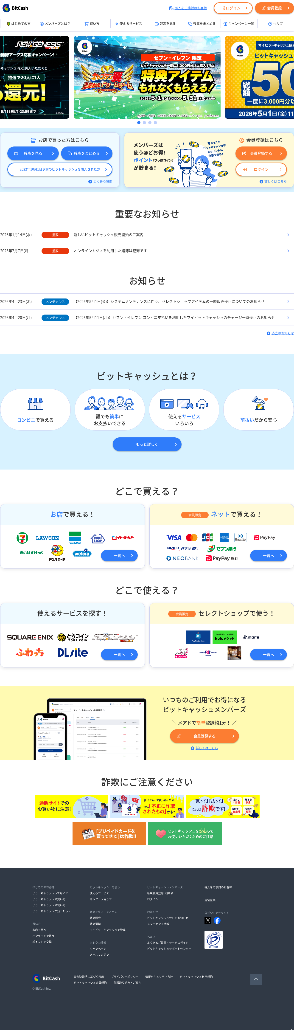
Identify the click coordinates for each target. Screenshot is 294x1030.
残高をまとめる (202, 24)
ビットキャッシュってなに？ (50, 893)
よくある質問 (100, 181)
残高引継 (95, 924)
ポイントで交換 (42, 941)
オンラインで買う (43, 935)
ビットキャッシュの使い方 (48, 905)
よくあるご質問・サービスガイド (167, 942)
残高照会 (95, 918)
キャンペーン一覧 (239, 24)
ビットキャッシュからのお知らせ (167, 918)
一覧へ (119, 555)
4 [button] (155, 122)
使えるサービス (128, 24)
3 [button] (149, 122)
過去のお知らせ (280, 333)
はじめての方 (18, 24)
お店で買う (39, 930)
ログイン (231, 8)
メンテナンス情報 (158, 924)
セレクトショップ (101, 899)
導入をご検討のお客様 (188, 8)
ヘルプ (275, 24)
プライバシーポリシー (124, 976)
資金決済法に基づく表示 (89, 976)
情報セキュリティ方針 (159, 976)
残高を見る (165, 24)
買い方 (91, 24)
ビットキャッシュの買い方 (48, 899)
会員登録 (272, 8)
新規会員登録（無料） (161, 893)
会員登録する (257, 153)
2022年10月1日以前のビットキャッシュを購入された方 (60, 169)
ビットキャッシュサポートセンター (169, 948)
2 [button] (144, 122)
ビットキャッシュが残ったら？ (51, 911)
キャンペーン (98, 948)
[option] (147, 77)
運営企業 (210, 900)
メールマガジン (99, 954)
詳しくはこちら (273, 181)
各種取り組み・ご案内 (127, 982)
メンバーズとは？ (55, 24)
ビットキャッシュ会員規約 (90, 982)
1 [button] (138, 122)
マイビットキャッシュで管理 (108, 930)
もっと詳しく (147, 444)
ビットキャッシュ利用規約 (196, 976)
